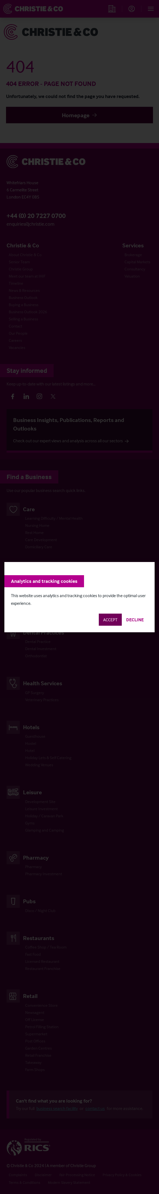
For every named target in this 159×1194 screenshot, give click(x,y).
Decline (135, 619)
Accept (110, 619)
